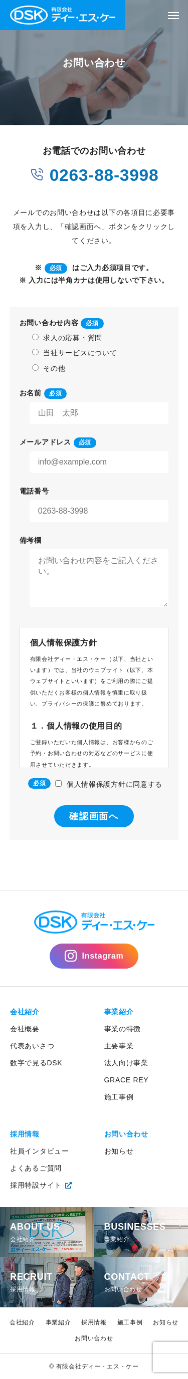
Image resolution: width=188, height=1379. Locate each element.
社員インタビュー (39, 1151)
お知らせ (119, 1151)
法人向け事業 (126, 1063)
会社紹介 (25, 1012)
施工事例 (119, 1097)
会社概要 (25, 1029)
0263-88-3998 (94, 173)
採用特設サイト (36, 1185)
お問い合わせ (126, 1134)
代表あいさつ (32, 1046)
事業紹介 (119, 1012)
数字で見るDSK (36, 1063)
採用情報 (25, 1134)
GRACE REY (126, 1080)
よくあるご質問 (36, 1168)
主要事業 (119, 1046)
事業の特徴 (122, 1029)
